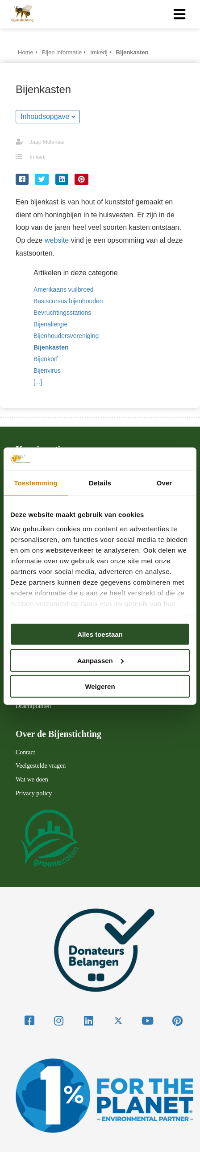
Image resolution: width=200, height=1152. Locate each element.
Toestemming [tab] (36, 483)
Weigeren (100, 686)
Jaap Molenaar (47, 142)
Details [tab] (100, 483)
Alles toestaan (100, 634)
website (57, 240)
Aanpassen (100, 660)
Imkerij (37, 157)
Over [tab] (164, 483)
